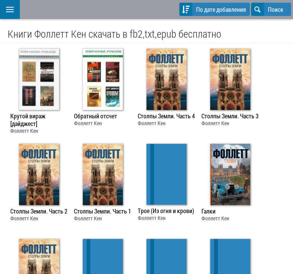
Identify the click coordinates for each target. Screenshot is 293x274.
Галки (208, 211)
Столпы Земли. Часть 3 (230, 116)
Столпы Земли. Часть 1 (102, 211)
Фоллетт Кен (24, 130)
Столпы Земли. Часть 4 (166, 116)
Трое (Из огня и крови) (166, 211)
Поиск (267, 9)
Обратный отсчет (95, 116)
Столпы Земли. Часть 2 (39, 211)
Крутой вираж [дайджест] (27, 119)
